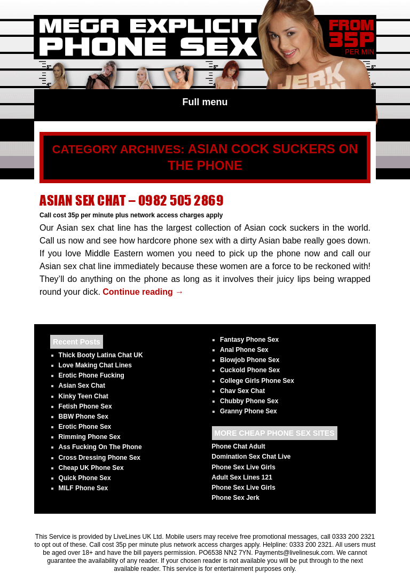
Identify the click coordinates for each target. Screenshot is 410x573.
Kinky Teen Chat (83, 396)
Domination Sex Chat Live (251, 456)
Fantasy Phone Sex (249, 339)
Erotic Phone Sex (85, 426)
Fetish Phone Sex (85, 406)
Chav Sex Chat (242, 391)
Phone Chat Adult (238, 446)
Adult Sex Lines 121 (242, 477)
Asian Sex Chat (82, 385)
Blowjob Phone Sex (249, 360)
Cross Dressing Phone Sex (99, 457)
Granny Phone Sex (248, 411)
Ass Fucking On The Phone (100, 447)
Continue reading (143, 291)
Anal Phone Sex (244, 350)
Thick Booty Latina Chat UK (101, 355)
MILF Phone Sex (83, 488)
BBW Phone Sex (83, 416)
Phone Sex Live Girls (243, 467)
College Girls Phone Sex (257, 380)
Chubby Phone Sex (249, 401)
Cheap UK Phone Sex (91, 468)
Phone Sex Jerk (235, 497)
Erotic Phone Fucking (91, 375)
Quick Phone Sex (85, 478)
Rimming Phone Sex (90, 437)
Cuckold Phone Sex (250, 370)
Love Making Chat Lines (95, 365)
